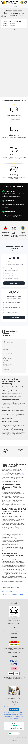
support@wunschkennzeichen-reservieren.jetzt (14, 706)
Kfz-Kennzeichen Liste (18, 716)
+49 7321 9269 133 (14, 702)
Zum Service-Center (14, 709)
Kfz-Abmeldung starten (14, 317)
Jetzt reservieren (14, 283)
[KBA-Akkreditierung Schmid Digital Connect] (14, 733)
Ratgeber (16, 718)
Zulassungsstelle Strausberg (8, 584)
